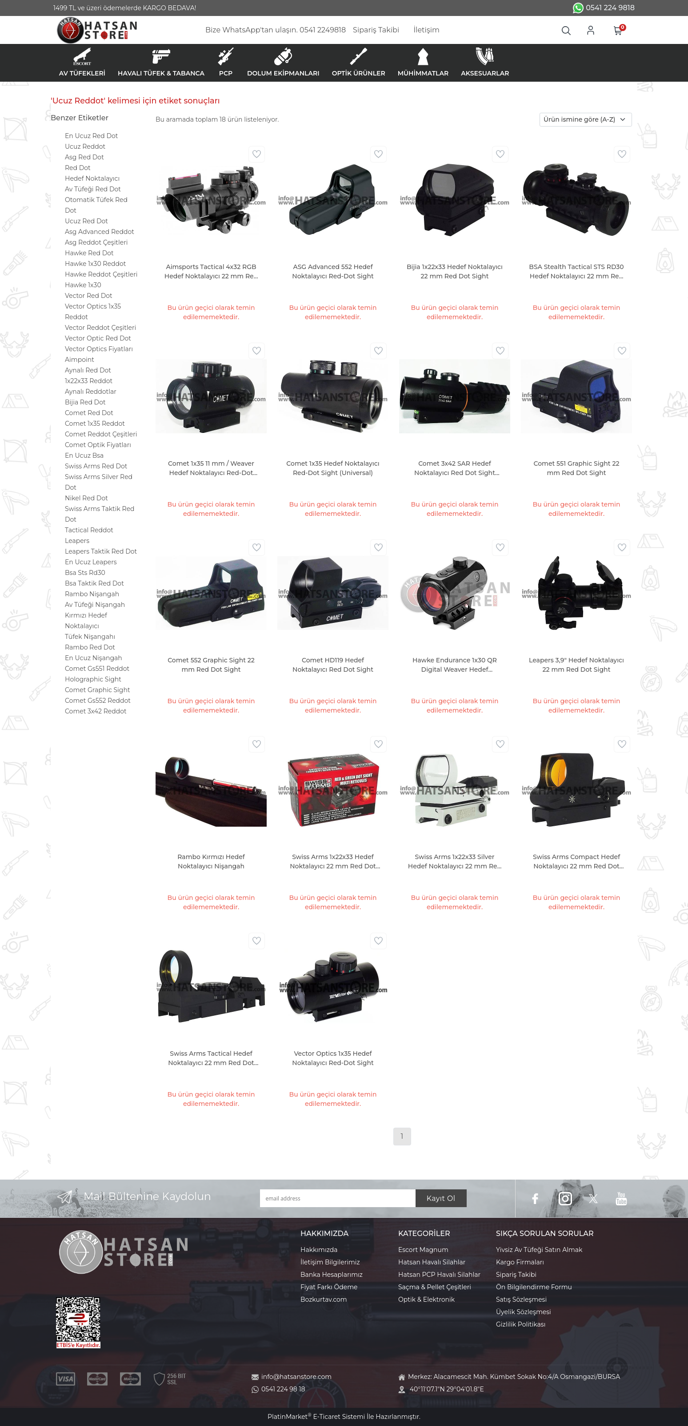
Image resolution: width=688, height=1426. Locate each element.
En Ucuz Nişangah (93, 658)
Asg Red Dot (84, 157)
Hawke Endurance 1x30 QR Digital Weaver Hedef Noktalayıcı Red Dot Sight (454, 665)
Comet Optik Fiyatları (98, 445)
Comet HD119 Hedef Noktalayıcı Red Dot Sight (332, 664)
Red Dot (78, 168)
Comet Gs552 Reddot (98, 701)
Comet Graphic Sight (97, 690)
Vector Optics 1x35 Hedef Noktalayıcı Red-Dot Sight (332, 1058)
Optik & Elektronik (426, 1299)
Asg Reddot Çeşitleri (96, 242)
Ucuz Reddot (85, 147)
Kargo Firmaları (520, 1262)
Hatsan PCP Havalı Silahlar (439, 1275)
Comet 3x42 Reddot (96, 711)
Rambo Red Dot (90, 647)
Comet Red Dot (89, 413)
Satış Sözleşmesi (521, 1299)
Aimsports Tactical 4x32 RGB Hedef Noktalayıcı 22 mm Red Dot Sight (211, 272)
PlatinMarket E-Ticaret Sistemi (316, 1417)
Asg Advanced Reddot (99, 232)
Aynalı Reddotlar (90, 392)
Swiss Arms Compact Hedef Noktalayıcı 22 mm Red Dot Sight (576, 862)
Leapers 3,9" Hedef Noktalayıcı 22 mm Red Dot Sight (576, 664)
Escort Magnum (423, 1250)
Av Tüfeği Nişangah (95, 605)
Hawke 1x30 (83, 285)
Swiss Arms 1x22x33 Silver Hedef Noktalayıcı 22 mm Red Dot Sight (454, 862)
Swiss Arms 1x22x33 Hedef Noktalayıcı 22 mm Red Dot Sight (333, 862)
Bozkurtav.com (323, 1299)
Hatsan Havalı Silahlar (431, 1262)
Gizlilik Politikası (520, 1324)
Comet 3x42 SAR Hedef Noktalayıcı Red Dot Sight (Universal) (454, 468)
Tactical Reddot (89, 530)
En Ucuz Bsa (84, 455)
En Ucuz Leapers (91, 562)
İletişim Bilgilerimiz (330, 1262)
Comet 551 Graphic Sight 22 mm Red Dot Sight (577, 468)
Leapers (77, 541)
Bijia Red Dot (85, 402)
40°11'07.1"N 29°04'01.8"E (447, 1389)
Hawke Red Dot (89, 253)
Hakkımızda (318, 1250)
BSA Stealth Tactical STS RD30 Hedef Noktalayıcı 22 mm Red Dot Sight (576, 272)
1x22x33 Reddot (88, 381)
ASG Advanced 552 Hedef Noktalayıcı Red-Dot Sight (332, 271)
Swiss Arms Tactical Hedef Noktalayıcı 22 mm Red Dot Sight (211, 1059)
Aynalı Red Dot (88, 370)
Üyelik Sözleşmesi (523, 1312)
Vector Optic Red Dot (98, 338)
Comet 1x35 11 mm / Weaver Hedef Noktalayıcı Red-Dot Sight (211, 468)
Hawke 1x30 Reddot (95, 264)
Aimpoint (79, 360)
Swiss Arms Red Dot (96, 466)
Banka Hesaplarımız (331, 1275)
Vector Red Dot (88, 296)
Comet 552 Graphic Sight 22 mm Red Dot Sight (211, 664)
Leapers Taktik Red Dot (101, 551)
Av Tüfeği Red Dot (93, 189)
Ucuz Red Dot (86, 221)
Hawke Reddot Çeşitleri (101, 274)
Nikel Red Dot (86, 498)
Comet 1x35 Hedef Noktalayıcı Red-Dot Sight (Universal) (332, 468)
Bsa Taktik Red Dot (94, 583)
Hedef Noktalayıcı (92, 178)
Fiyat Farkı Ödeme (329, 1287)
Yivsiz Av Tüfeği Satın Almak (539, 1250)
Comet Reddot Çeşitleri (101, 434)
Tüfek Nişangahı (90, 637)
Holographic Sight (93, 679)
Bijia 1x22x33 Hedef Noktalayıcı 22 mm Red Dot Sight (455, 271)
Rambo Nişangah (92, 594)
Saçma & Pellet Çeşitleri (434, 1287)
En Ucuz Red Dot (91, 136)
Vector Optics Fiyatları (99, 349)
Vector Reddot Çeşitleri (100, 328)
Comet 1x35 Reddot (95, 424)
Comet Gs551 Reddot (97, 669)
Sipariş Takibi (516, 1275)
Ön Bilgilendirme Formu (534, 1287)
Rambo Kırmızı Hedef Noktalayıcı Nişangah (211, 861)
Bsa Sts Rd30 (85, 573)
